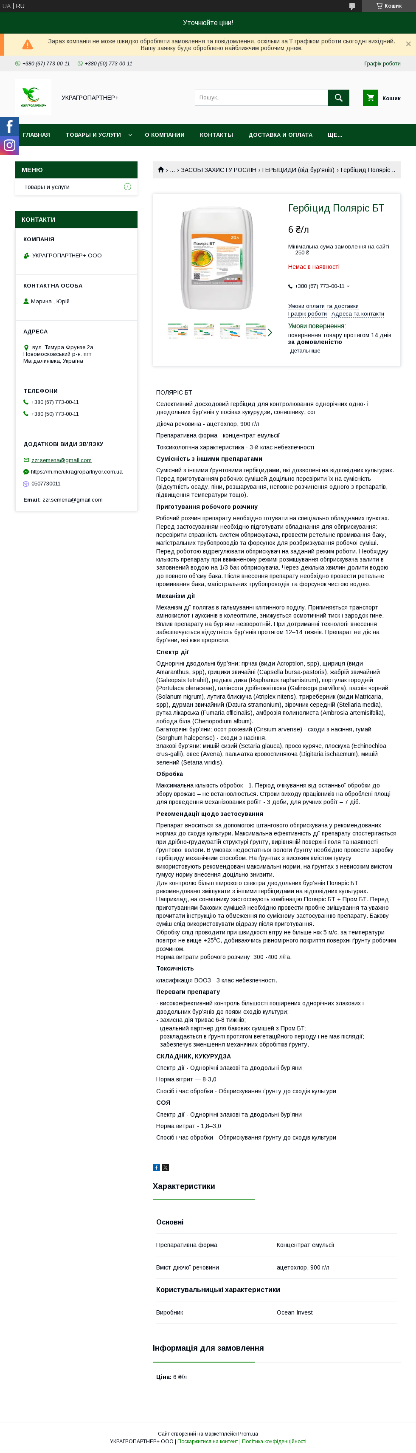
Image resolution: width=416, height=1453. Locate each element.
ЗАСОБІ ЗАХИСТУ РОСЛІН (218, 169)
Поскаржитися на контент (207, 1442)
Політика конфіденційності (274, 1442)
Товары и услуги (93, 135)
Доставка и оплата (280, 135)
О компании (165, 135)
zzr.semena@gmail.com (61, 460)
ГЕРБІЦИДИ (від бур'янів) (298, 169)
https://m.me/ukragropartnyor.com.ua (77, 471)
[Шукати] (338, 98)
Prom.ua (248, 1434)
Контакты (216, 135)
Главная (36, 135)
